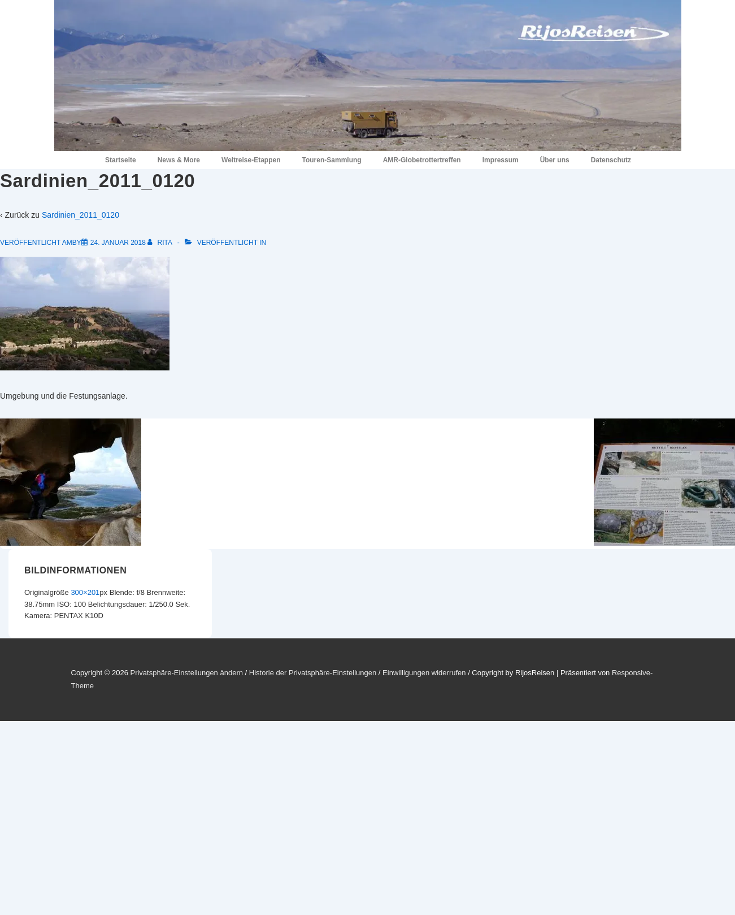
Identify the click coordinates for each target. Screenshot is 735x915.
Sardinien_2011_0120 (80, 214)
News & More (179, 160)
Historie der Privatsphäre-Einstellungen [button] (312, 672)
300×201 (85, 592)
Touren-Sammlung (332, 160)
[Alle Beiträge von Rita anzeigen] (160, 243)
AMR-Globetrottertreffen (422, 160)
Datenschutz (611, 160)
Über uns (554, 160)
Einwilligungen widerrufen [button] (424, 672)
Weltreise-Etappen (250, 160)
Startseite (120, 160)
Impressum (500, 160)
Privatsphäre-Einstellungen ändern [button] (186, 672)
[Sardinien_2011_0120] (118, 243)
